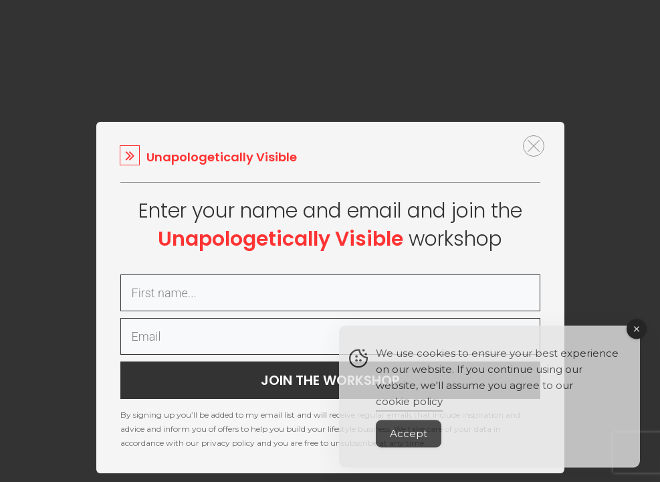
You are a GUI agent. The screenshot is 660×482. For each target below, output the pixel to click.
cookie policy (409, 409)
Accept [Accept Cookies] (408, 441)
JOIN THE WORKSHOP (330, 380)
